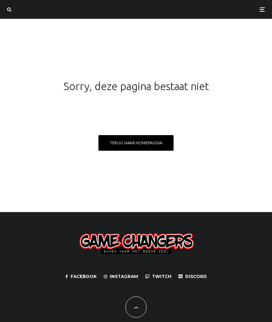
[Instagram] (121, 276)
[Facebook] (81, 276)
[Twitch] (158, 276)
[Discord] (192, 276)
